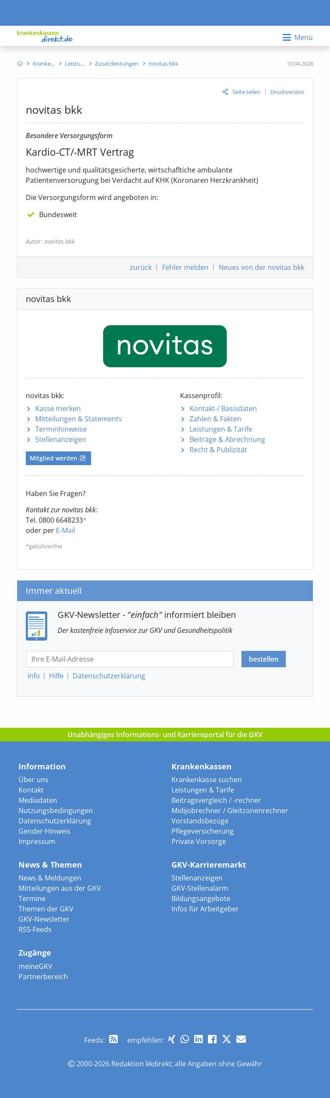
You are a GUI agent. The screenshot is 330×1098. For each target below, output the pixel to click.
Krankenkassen (201, 766)
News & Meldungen (49, 878)
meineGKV (35, 966)
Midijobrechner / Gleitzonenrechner (229, 810)
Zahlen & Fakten (215, 418)
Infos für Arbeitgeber (205, 908)
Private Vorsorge (198, 841)
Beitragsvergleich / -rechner (216, 800)
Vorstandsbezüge (200, 821)
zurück (141, 267)
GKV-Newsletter (44, 919)
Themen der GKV (45, 908)
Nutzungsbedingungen (55, 810)
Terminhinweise (61, 429)
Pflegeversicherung (202, 831)
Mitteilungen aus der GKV (59, 888)
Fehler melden (185, 267)
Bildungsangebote (200, 898)
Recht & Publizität (218, 449)
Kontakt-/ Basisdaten (223, 408)
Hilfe (56, 676)
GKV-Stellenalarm (199, 888)
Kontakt (31, 790)
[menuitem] (19, 63)
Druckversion (287, 92)
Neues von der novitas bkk (261, 267)
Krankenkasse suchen (206, 779)
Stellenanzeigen (60, 439)
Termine (32, 898)
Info (34, 676)
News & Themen (50, 864)
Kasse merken (58, 408)
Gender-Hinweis (44, 831)
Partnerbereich (43, 976)
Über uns (33, 779)
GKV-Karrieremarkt (208, 864)
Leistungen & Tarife (220, 429)
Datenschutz (109, 676)
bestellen (263, 659)
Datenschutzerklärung (54, 821)
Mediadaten (37, 800)
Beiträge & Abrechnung (227, 439)
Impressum (36, 841)
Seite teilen (246, 92)
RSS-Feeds (35, 929)
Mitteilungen (78, 418)
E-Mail (65, 530)
